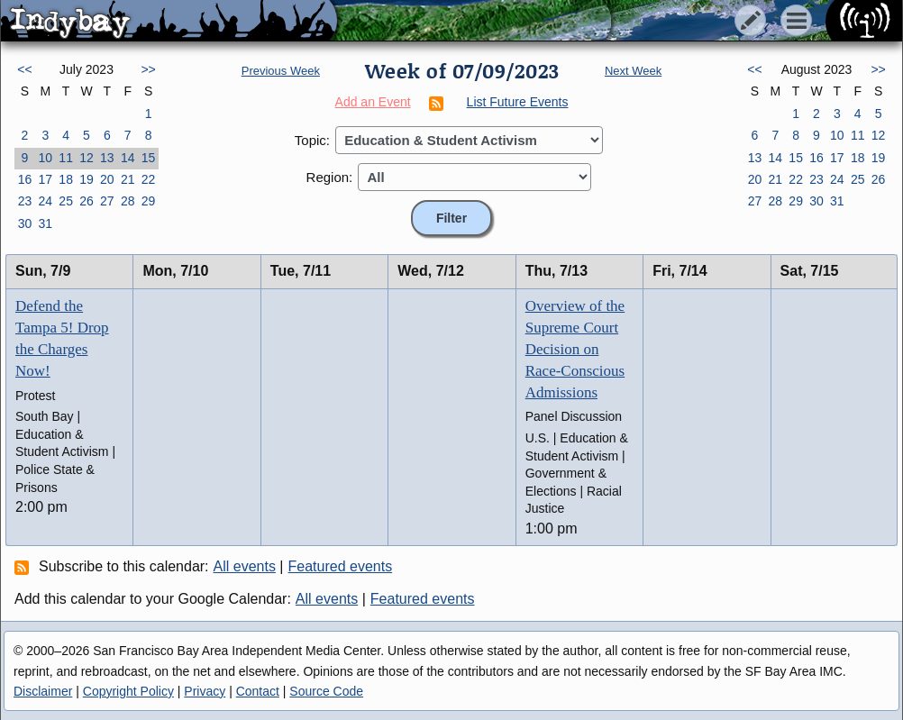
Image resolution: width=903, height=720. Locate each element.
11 (66, 157)
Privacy (204, 691)
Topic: (312, 140)
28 (128, 201)
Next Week (633, 70)
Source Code (326, 691)
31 (45, 223)
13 (107, 157)
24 (45, 201)
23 (25, 201)
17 (45, 179)
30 (25, 223)
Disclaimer (43, 691)
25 (66, 201)
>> (148, 69)
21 (128, 179)
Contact (257, 691)
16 (25, 179)
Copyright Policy (128, 691)
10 (45, 157)
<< (24, 69)
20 (107, 179)
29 (148, 201)
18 (66, 179)
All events (245, 566)
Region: (329, 177)
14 (128, 157)
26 (86, 201)
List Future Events (518, 102)
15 (148, 157)
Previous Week (281, 70)
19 (86, 179)
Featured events (340, 566)
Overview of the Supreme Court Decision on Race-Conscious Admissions (575, 348)
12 (86, 157)
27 (107, 201)
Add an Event (373, 102)
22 (148, 179)
